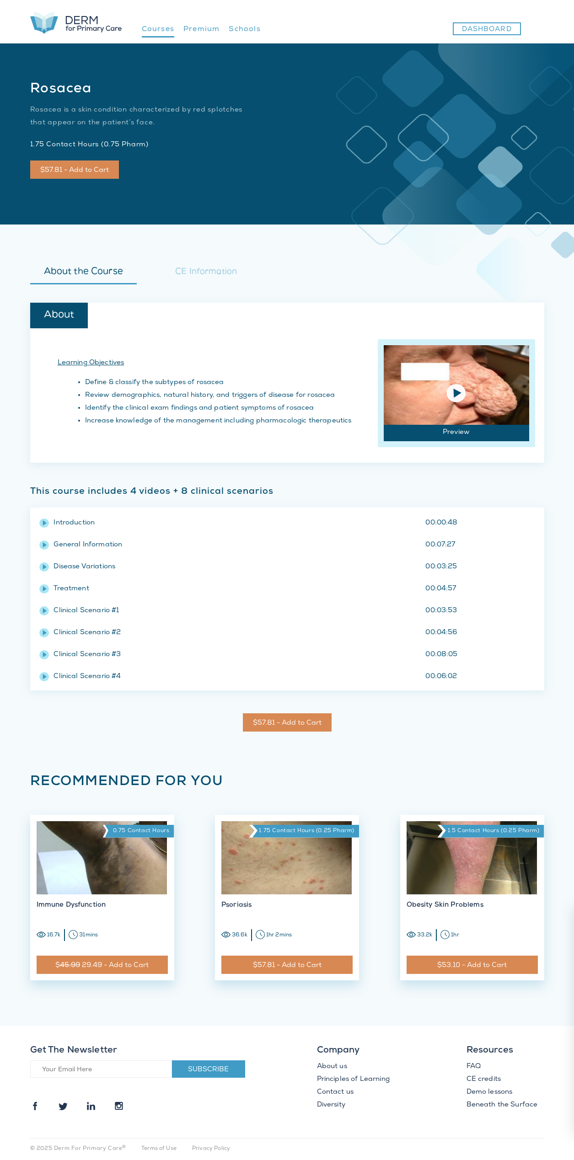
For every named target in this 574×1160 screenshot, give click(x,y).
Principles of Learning (353, 1079)
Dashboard (487, 30)
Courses (158, 29)
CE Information (206, 272)
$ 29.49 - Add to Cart (102, 966)
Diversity (331, 1105)
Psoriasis (236, 905)
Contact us (335, 1092)
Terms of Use (159, 1148)
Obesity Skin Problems (445, 905)
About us (332, 1067)
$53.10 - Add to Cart (472, 966)
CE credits (484, 1079)
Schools (244, 29)
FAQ (474, 1067)
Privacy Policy (211, 1148)
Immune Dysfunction (71, 905)
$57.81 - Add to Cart (74, 170)
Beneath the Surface (502, 1105)
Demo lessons (490, 1092)
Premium (201, 29)
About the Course (83, 272)
